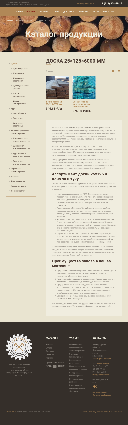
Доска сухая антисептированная (21, 147)
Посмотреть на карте (101, 359)
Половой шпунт (17, 191)
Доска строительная (19, 94)
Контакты (108, 11)
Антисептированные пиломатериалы (20, 132)
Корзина (49, 358)
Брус (13, 109)
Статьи (95, 11)
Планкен (14, 176)
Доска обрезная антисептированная (21, 139)
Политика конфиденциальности (95, 412)
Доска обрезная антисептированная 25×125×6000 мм (82, 104)
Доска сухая (18, 73)
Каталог (31, 11)
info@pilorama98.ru (85, 3)
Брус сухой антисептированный (21, 162)
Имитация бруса (18, 181)
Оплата (55, 11)
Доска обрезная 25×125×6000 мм (54, 103)
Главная (18, 11)
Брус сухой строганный (18, 124)
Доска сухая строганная (18, 79)
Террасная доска (18, 186)
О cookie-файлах (115, 412)
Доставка (68, 11)
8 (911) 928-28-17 (110, 3)
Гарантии (83, 11)
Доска (14, 63)
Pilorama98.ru (11, 412)
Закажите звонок (100, 392)
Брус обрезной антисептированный (21, 155)
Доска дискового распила (21, 87)
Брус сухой (17, 118)
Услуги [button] (44, 11)
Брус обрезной (19, 113)
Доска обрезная (20, 68)
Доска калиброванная (19, 102)
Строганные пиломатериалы (18, 170)
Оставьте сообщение (101, 395)
